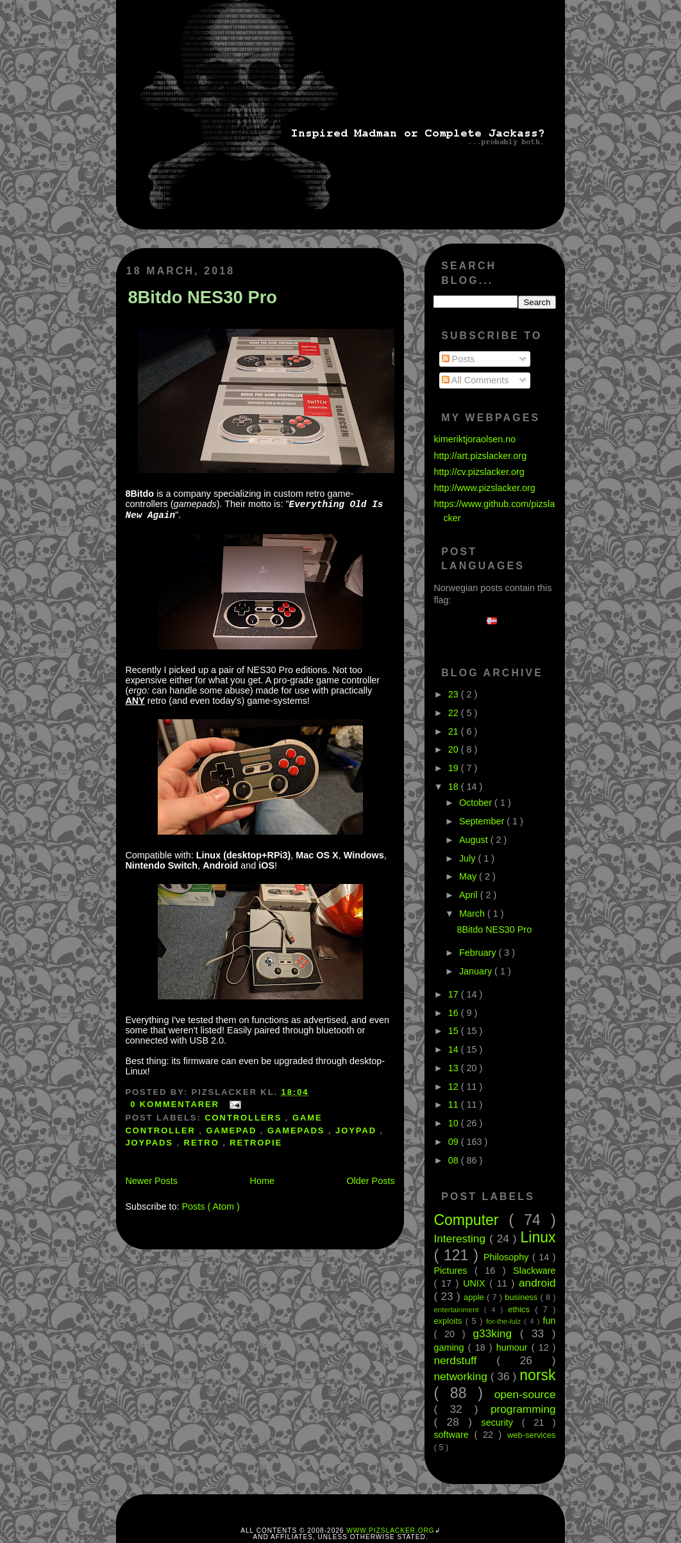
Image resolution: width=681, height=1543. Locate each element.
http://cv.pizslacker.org (478, 472)
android (537, 1282)
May (469, 876)
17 (454, 994)
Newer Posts (151, 1181)
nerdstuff (464, 1360)
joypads (150, 1142)
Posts (458, 359)
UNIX (476, 1283)
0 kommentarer (176, 1104)
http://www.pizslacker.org (484, 488)
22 (454, 713)
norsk (537, 1375)
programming (523, 1409)
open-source (525, 1394)
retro (203, 1142)
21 (454, 731)
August (475, 840)
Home (262, 1181)
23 (454, 694)
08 (454, 1160)
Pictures (454, 1270)
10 (454, 1123)
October (476, 802)
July (468, 858)
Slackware (534, 1270)
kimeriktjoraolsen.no (474, 439)
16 (454, 1013)
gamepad (233, 1130)
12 (454, 1086)
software (453, 1435)
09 (454, 1142)
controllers (245, 1117)
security (501, 1422)
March (473, 913)
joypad (357, 1130)
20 (454, 749)
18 (454, 786)
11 (454, 1104)
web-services (531, 1435)
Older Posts (370, 1181)
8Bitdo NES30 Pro (202, 297)
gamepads (297, 1130)
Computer (471, 1220)
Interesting (461, 1238)
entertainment (458, 1310)
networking (461, 1376)
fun (549, 1320)
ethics (521, 1309)
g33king (496, 1333)
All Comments (475, 380)
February (479, 952)
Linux (538, 1237)
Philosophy (507, 1257)
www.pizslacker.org (390, 1530)
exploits (449, 1321)
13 (454, 1068)
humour (514, 1347)
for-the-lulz (505, 1321)
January (476, 971)
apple (475, 1297)
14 (454, 1049)
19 (454, 768)
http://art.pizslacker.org (479, 456)
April (469, 895)
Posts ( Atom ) (210, 1206)
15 (454, 1031)
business (522, 1297)
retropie (256, 1142)
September (483, 821)
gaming (450, 1347)
